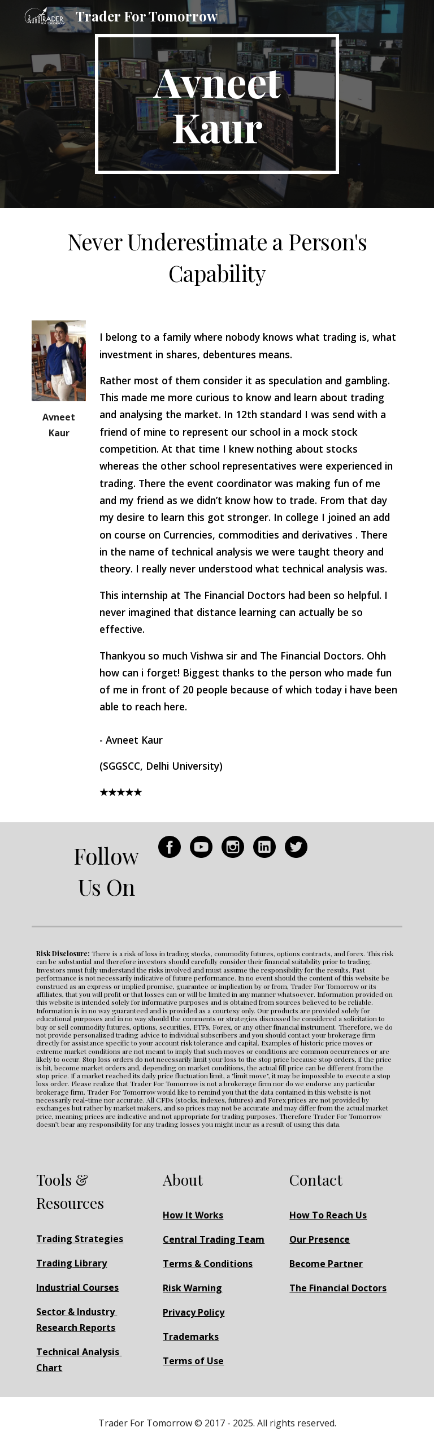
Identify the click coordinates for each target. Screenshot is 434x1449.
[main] (216, 104)
